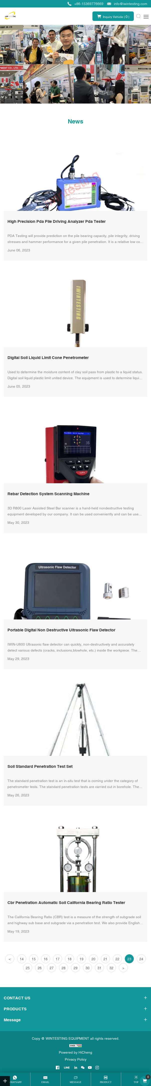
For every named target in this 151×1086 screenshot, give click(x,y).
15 (34, 959)
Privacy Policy (75, 1059)
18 (70, 959)
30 (87, 968)
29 (75, 968)
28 (64, 968)
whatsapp (15, 1082)
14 (22, 959)
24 (141, 959)
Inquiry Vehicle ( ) (116, 17)
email (45, 1082)
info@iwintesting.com (130, 4)
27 (52, 968)
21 (105, 959)
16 (46, 959)
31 (99, 968)
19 (81, 959)
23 (129, 959)
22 (117, 959)
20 (93, 959)
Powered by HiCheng (75, 1052)
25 (28, 968)
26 (40, 968)
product (106, 1082)
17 (58, 959)
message (75, 1082)
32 (111, 968)
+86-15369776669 (88, 4)
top (136, 1082)
